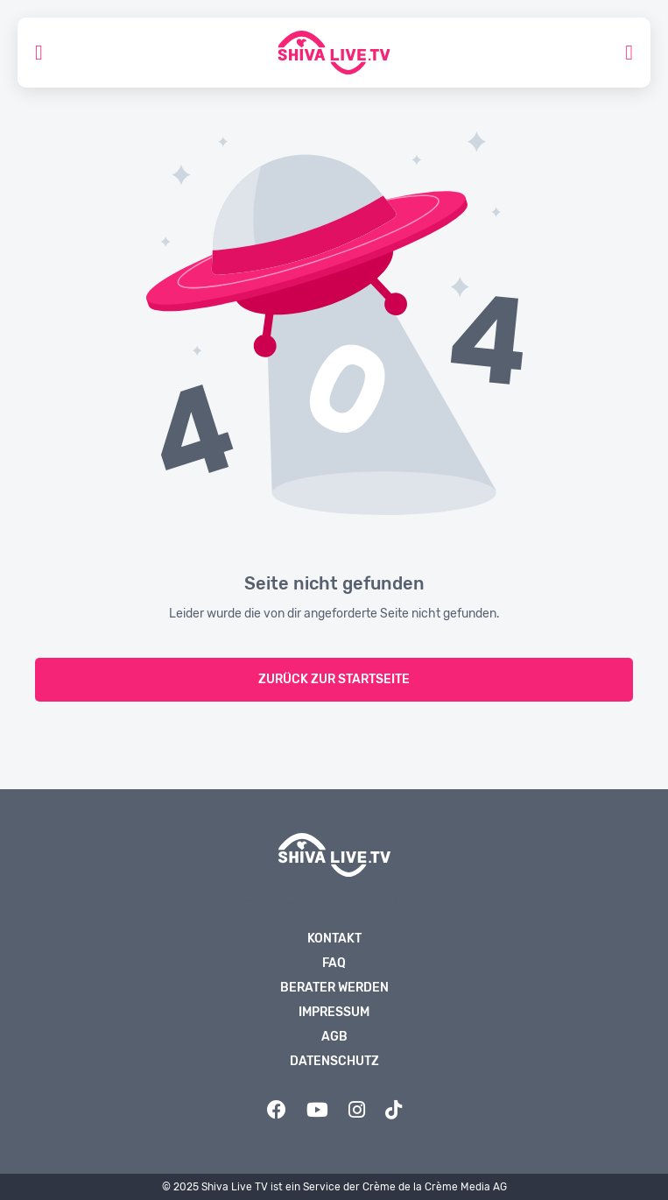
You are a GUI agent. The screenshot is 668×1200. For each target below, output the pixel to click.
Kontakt (334, 938)
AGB (334, 1036)
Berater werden (334, 987)
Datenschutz (334, 1061)
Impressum (334, 1012)
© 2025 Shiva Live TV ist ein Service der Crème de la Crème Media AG (334, 1187)
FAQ (334, 963)
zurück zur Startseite (334, 679)
